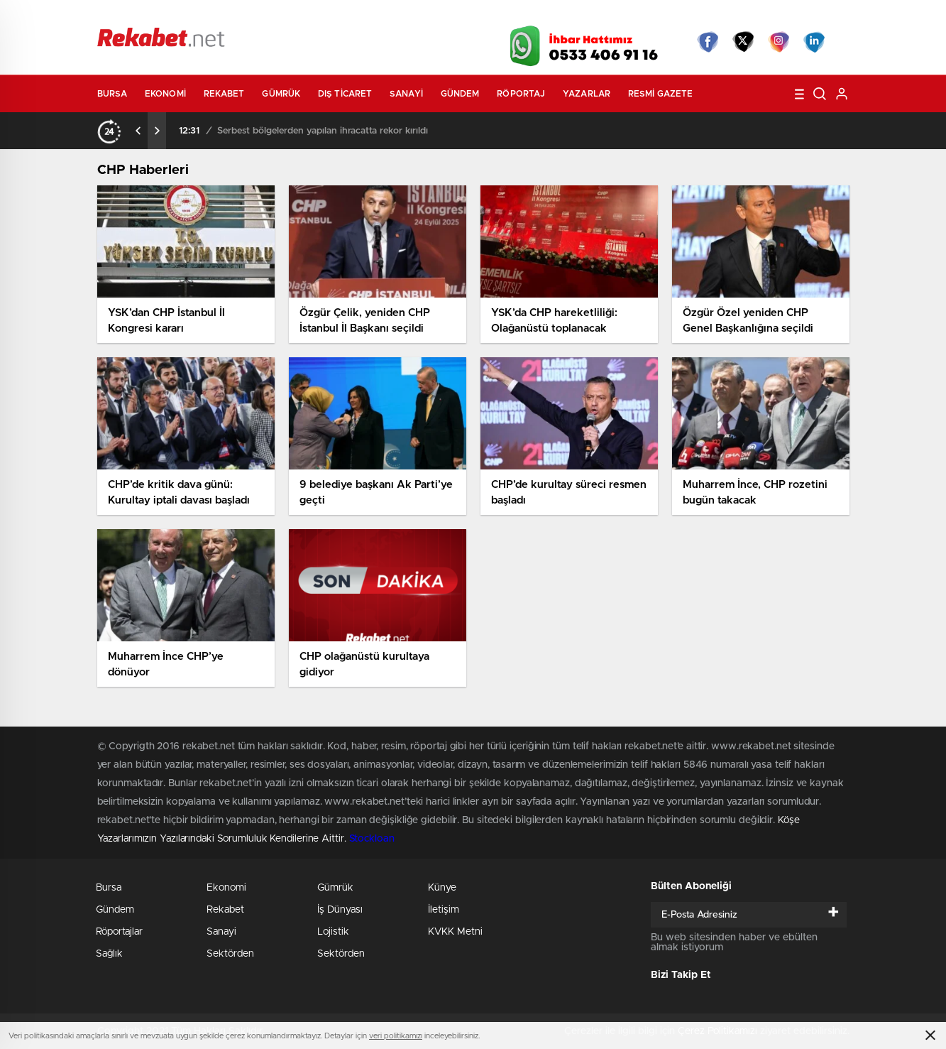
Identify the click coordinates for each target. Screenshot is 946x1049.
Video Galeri (390, 15)
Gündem (460, 93)
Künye (442, 888)
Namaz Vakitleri (802, 15)
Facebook (707, 42)
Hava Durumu (549, 15)
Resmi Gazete (660, 93)
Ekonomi (165, 93)
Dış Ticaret (345, 93)
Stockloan (372, 839)
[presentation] (138, 130)
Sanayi (406, 93)
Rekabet (224, 93)
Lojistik (333, 932)
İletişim (443, 910)
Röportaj (521, 93)
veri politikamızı (395, 1036)
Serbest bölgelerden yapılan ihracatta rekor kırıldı (322, 131)
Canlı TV (467, 15)
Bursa (112, 93)
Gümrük (281, 93)
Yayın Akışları (715, 15)
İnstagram (778, 42)
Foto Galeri (312, 15)
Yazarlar (586, 93)
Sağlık (109, 954)
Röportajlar (119, 932)
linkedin (814, 42)
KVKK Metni (455, 932)
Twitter (743, 42)
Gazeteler (229, 15)
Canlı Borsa (632, 15)
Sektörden (230, 954)
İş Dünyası (340, 910)
